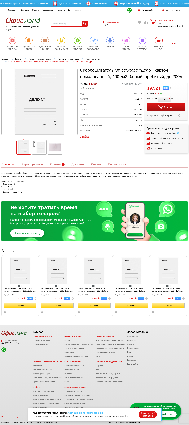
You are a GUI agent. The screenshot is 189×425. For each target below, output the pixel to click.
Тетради (99, 356)
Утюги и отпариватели (73, 378)
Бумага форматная (41, 344)
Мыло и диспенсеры (41, 374)
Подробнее (84, 136)
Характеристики (32, 164)
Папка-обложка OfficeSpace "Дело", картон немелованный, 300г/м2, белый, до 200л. (57, 289)
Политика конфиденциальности (13, 417)
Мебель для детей (40, 395)
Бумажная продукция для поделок (110, 348)
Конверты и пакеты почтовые (76, 356)
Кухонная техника (71, 370)
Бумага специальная (41, 340)
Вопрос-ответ (117, 164)
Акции (78, 10)
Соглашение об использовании (85, 412)
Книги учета (69, 352)
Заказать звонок (111, 22)
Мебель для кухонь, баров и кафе (47, 399)
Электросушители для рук (75, 407)
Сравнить (152, 115)
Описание (7, 164)
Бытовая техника (72, 362)
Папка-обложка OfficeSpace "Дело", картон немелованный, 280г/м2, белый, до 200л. (20, 289)
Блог (70, 10)
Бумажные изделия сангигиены (77, 395)
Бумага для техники (42, 336)
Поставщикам (48, 10)
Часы (66, 382)
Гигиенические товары (75, 387)
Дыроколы (100, 366)
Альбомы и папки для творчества (109, 340)
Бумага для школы (105, 336)
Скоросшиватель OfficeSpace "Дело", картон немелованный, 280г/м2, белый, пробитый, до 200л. (94, 289)
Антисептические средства (75, 391)
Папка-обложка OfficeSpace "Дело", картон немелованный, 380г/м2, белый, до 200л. (168, 289)
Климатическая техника (74, 366)
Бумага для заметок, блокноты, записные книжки (84, 344)
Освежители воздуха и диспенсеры (47, 378)
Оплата (35, 10)
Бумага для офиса (73, 336)
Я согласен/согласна (147, 414)
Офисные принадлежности (109, 362)
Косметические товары (42, 370)
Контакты (61, 10)
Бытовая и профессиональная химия (51, 362)
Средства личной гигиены (75, 403)
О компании (12, 10)
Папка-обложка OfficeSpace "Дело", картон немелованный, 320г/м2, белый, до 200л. (131, 289)
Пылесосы (68, 374)
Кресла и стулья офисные (43, 391)
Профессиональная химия (44, 382)
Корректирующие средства (107, 378)
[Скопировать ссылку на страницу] (178, 115)
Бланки (67, 340)
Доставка (25, 10)
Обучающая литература (106, 352)
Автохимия (37, 366)
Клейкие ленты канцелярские (108, 374)
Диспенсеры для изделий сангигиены (79, 399)
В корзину (165, 107)
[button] (23, 147)
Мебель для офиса (41, 407)
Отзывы (55, 164)
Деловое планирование (74, 348)
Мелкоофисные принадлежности (109, 382)
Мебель (36, 387)
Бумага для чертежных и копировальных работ (115, 344)
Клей (98, 370)
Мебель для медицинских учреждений (48, 403)
